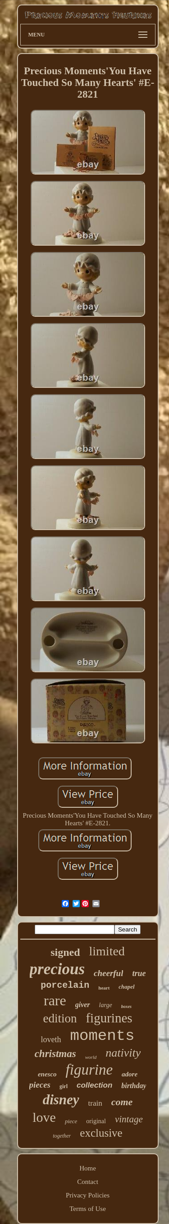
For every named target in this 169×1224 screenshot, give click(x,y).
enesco (47, 1074)
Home (87, 1168)
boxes (126, 1006)
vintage (129, 1119)
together (62, 1136)
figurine (89, 1070)
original (96, 1121)
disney (61, 1099)
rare (55, 1000)
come (122, 1101)
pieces (39, 1084)
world (91, 1057)
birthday (133, 1085)
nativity (123, 1052)
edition (60, 1018)
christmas (55, 1053)
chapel (126, 986)
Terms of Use (87, 1208)
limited (107, 951)
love (44, 1117)
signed (65, 952)
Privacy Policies (88, 1195)
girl (63, 1086)
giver (82, 1004)
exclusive (101, 1133)
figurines (109, 1018)
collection (94, 1085)
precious (57, 969)
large (105, 1005)
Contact (87, 1181)
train (95, 1103)
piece (71, 1121)
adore (129, 1074)
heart (104, 987)
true (139, 973)
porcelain (65, 985)
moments (102, 1035)
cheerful (108, 973)
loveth (51, 1039)
